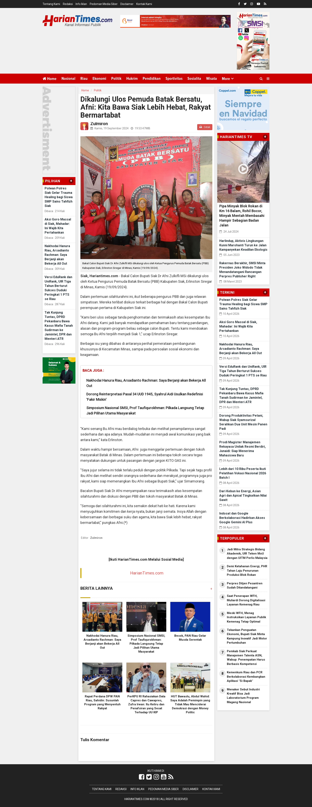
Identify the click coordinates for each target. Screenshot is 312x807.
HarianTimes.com (146, 573)
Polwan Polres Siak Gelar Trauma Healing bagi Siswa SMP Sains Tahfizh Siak (59, 197)
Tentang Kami (51, 4)
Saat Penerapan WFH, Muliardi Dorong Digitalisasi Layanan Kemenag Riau (246, 600)
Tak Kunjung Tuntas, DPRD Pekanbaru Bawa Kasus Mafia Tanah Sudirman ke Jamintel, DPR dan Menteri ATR (59, 326)
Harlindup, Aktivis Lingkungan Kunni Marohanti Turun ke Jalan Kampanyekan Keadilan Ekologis (243, 245)
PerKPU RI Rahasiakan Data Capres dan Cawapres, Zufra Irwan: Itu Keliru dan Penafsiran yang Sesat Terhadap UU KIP (146, 704)
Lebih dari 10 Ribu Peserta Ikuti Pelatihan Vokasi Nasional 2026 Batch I (242, 473)
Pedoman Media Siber (104, 4)
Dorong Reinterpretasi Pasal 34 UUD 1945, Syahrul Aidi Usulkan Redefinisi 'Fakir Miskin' (144, 397)
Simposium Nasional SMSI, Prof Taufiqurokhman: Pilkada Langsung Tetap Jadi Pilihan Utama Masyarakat (145, 410)
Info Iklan (81, 4)
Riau (84, 79)
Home (50, 79)
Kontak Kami (144, 4)
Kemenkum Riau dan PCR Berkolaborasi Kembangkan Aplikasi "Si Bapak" (246, 677)
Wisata (211, 79)
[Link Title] (141, 777)
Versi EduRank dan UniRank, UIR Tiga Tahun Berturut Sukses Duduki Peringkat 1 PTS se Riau (243, 371)
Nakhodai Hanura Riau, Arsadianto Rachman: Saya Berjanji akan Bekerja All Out (57, 254)
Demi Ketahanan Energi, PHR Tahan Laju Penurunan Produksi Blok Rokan (247, 570)
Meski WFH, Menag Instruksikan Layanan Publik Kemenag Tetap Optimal (246, 617)
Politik (116, 79)
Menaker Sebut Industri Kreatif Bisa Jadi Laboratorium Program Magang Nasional (243, 696)
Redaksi (68, 4)
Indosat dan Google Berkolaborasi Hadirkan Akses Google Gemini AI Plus (242, 518)
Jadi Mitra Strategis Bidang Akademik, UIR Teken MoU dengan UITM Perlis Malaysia (247, 554)
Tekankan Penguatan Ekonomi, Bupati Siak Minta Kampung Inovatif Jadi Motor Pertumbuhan (247, 636)
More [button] (226, 79)
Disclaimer (127, 4)
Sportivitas (174, 79)
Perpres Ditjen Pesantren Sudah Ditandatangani (244, 585)
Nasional (68, 79)
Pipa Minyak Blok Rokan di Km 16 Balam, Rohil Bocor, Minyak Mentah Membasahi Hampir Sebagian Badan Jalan (241, 215)
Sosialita (194, 79)
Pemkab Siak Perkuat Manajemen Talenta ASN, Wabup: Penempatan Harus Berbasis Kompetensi (246, 657)
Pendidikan (152, 79)
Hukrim (132, 79)
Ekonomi (99, 79)
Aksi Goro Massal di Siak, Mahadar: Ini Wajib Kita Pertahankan (238, 326)
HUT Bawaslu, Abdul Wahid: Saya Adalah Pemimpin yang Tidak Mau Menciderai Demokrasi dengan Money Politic (190, 704)
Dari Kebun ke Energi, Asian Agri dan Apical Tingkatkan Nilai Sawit (243, 495)
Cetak (204, 127)
